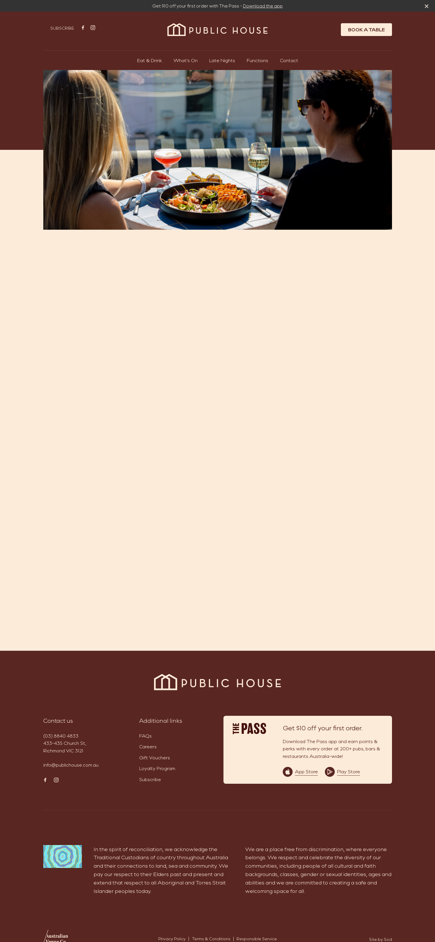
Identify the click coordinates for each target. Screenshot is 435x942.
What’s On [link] (185, 60)
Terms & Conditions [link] (211, 938)
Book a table (366, 29)
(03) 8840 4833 (60, 736)
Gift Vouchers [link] (154, 757)
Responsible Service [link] (257, 938)
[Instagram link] (93, 27)
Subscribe (62, 28)
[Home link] (217, 29)
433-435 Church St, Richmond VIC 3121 (64, 747)
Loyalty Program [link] (157, 768)
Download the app (263, 6)
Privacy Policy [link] (172, 938)
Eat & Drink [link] (149, 60)
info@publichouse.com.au (71, 765)
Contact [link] (289, 60)
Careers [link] (148, 746)
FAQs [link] (145, 736)
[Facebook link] (83, 27)
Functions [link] (257, 60)
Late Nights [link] (222, 60)
